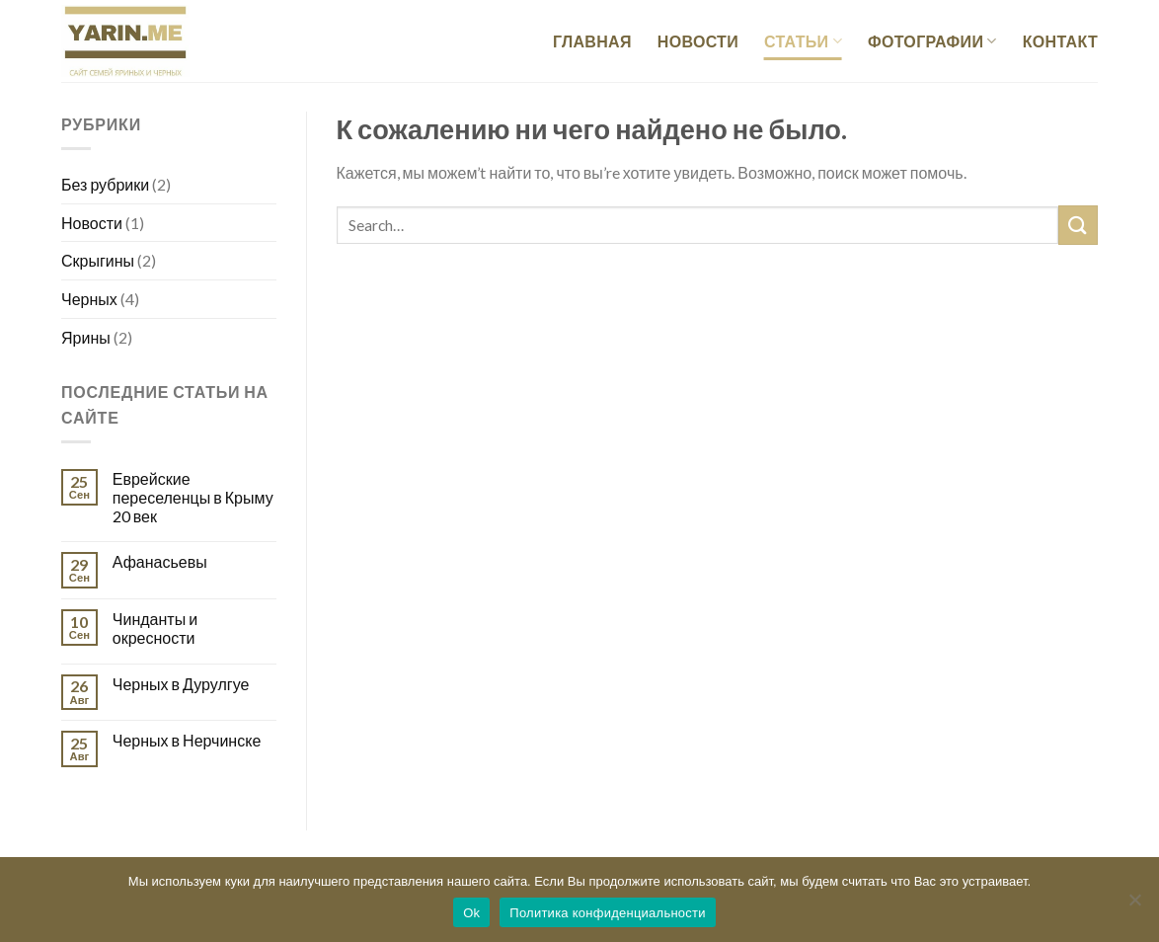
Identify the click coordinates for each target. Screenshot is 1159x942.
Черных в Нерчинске (187, 740)
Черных (89, 298)
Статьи (803, 41)
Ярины (86, 337)
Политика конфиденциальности (607, 912)
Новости (697, 41)
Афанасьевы (160, 561)
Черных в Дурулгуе (181, 683)
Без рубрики (105, 184)
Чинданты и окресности (155, 628)
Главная (592, 41)
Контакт (1060, 41)
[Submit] (1078, 224)
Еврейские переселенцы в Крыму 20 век (193, 497)
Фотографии (932, 41)
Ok (471, 912)
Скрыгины (97, 260)
